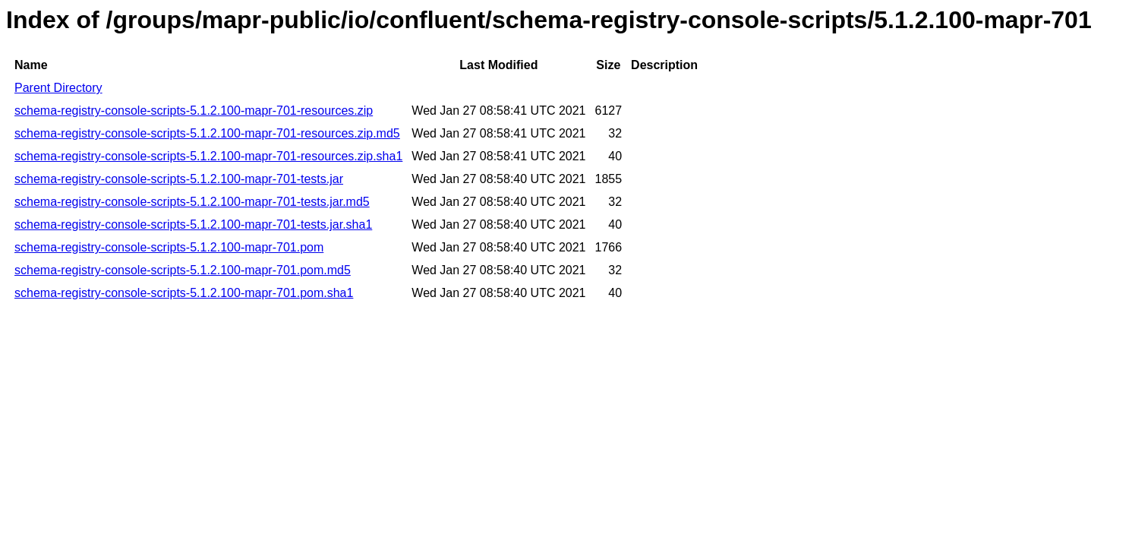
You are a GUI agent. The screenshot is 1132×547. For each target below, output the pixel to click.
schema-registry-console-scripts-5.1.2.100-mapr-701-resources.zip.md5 (207, 133)
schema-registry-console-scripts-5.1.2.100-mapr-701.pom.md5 (182, 270)
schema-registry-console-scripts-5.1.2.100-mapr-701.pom (168, 247)
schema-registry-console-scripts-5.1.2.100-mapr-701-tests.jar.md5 (192, 201)
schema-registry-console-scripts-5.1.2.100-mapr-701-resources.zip (193, 110)
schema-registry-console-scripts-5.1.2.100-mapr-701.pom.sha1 (183, 292)
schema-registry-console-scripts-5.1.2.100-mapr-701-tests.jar (178, 178)
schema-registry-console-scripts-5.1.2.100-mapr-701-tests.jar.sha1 (193, 224)
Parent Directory (58, 87)
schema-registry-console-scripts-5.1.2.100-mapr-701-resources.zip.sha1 (208, 156)
